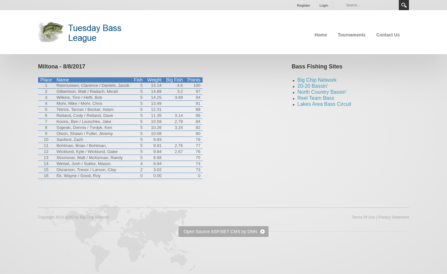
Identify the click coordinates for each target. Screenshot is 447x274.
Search (404, 5)
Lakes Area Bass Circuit (324, 104)
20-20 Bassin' (312, 86)
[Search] (370, 5)
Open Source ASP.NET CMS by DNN (220, 231)
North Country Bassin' (322, 92)
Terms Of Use (363, 217)
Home (321, 34)
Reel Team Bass (315, 98)
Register (303, 5)
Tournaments (352, 34)
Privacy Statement (393, 217)
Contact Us (388, 34)
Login (324, 5)
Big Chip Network (317, 80)
